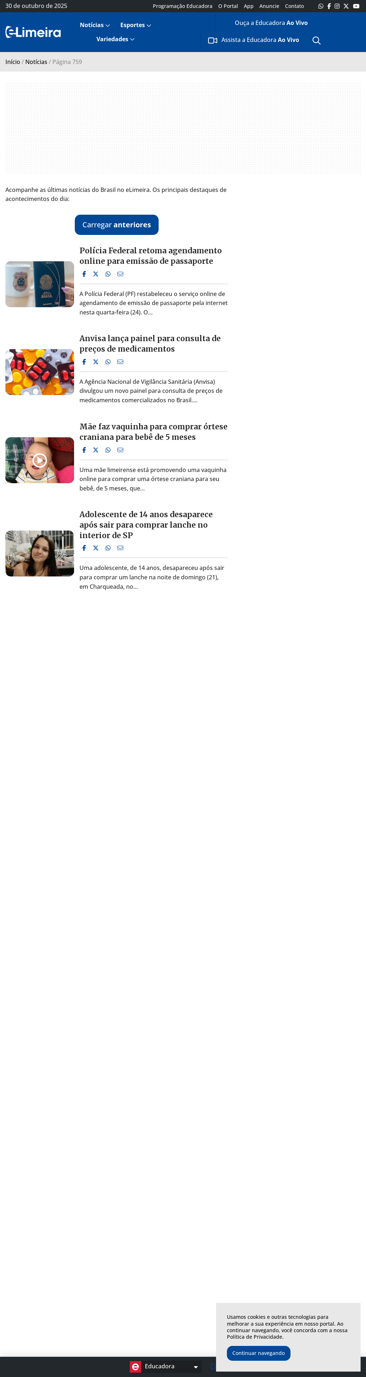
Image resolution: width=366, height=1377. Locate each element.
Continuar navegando (258, 1353)
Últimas (44, 1257)
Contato (294, 6)
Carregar (116, 225)
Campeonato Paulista (101, 1276)
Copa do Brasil (92, 1295)
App (249, 6)
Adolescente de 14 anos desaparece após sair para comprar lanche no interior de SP (146, 525)
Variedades (112, 39)
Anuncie (269, 6)
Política (44, 1285)
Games (154, 1276)
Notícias (92, 25)
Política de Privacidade (254, 1336)
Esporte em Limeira (99, 1267)
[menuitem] (94, 25)
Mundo (44, 1322)
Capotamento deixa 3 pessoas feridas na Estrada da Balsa (150, 961)
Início (12, 62)
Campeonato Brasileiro (90, 1326)
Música (154, 1267)
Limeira (44, 1267)
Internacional (90, 1285)
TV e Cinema (161, 1285)
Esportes (132, 25)
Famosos (157, 1304)
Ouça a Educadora (265, 24)
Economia (47, 1332)
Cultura (155, 1295)
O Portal (228, 6)
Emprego (46, 1313)
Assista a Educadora (253, 40)
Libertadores (90, 1313)
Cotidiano (47, 1295)
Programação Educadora (182, 6)
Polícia (43, 1304)
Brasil (41, 1276)
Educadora (152, 1367)
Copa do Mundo (94, 1304)
